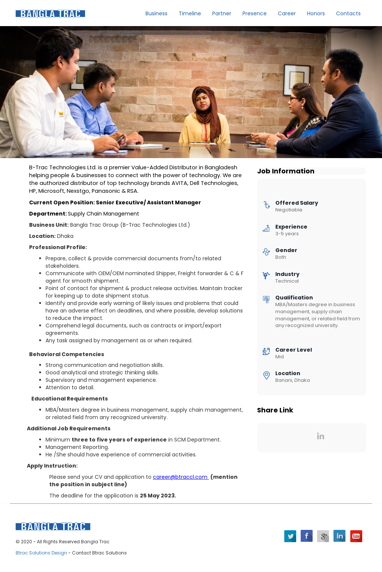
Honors (316, 13)
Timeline (190, 13)
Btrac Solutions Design (42, 553)
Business (156, 13)
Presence (254, 13)
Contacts (348, 13)
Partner (221, 13)
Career (287, 13)
